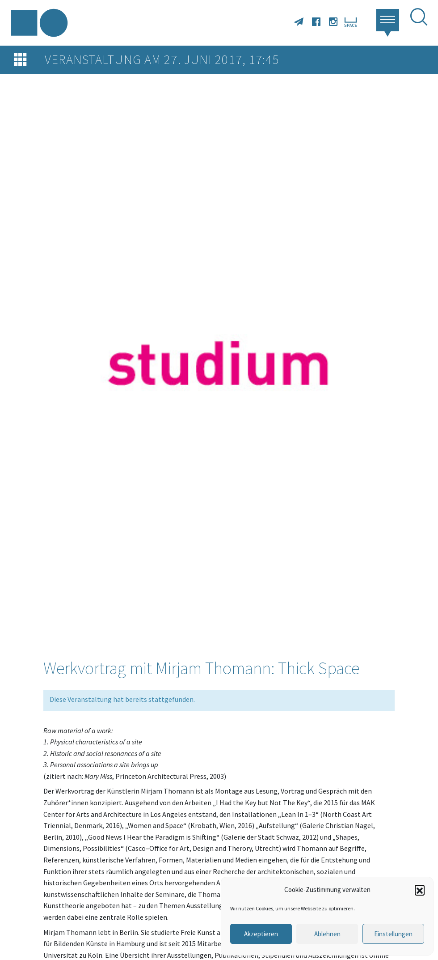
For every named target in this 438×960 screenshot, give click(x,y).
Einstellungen (393, 934)
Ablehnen (327, 934)
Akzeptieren (261, 934)
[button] (419, 889)
